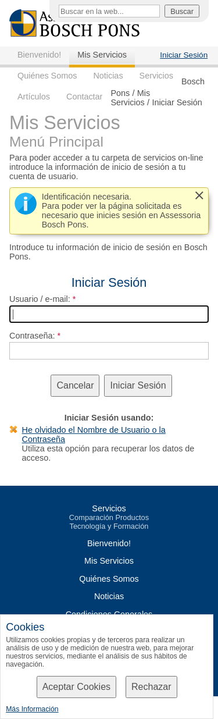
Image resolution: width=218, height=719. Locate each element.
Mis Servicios (102, 54)
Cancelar (75, 385)
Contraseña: (32, 335)
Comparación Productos (109, 517)
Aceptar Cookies (76, 687)
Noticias (108, 75)
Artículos (33, 96)
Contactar (84, 96)
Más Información (32, 709)
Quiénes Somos (47, 75)
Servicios (156, 75)
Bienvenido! (39, 54)
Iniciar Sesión (184, 55)
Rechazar (151, 687)
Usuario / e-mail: (39, 299)
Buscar (182, 11)
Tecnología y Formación (109, 526)
